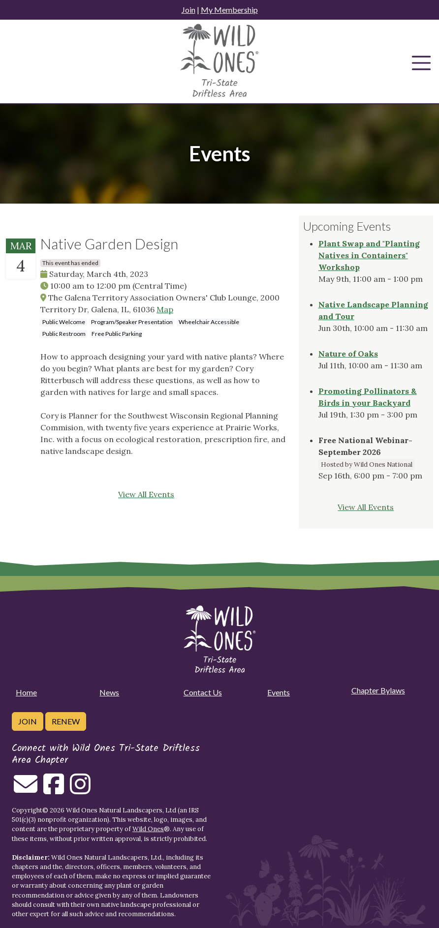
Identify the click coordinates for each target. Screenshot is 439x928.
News (109, 692)
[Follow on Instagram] (80, 790)
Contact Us (203, 692)
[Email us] (25, 790)
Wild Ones (148, 829)
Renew (66, 721)
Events (278, 692)
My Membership (229, 9)
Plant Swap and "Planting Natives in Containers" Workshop (369, 255)
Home (26, 692)
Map (165, 309)
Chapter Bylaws (378, 690)
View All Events (146, 494)
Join (188, 9)
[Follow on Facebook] (53, 790)
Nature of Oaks (348, 354)
